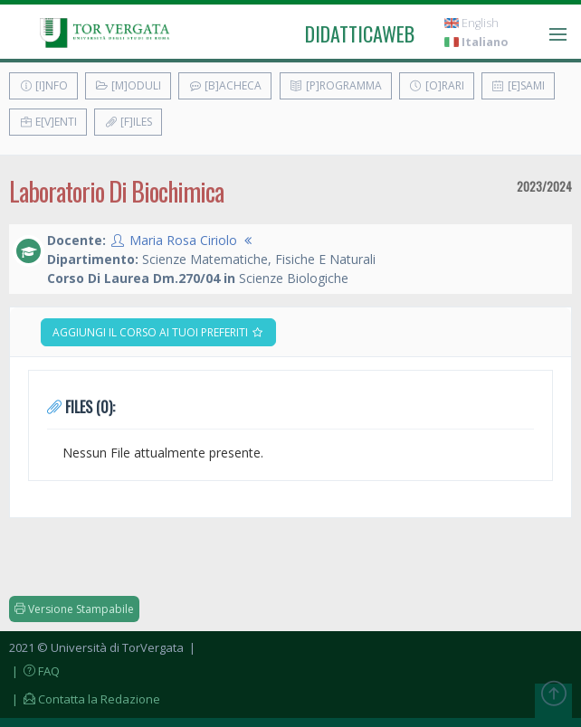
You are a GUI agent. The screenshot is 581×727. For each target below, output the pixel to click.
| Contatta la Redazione (84, 699)
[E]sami (518, 85)
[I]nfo (43, 85)
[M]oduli (128, 85)
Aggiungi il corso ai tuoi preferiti (158, 332)
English (471, 23)
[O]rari (436, 85)
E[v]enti (48, 121)
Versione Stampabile (74, 609)
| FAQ (34, 671)
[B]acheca (225, 85)
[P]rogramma (336, 85)
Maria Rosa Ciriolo (183, 240)
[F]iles (128, 121)
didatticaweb (359, 33)
